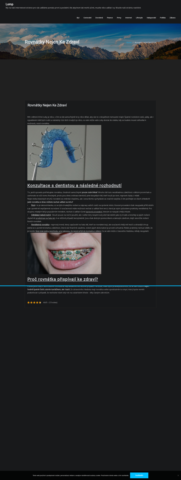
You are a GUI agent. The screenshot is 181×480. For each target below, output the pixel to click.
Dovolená (99, 17)
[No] (178, 475)
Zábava (172, 17)
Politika (163, 17)
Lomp (9, 4)
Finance (110, 17)
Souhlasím (139, 475)
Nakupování (151, 17)
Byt (78, 17)
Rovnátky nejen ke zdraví (145, 44)
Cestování (87, 17)
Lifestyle (139, 17)
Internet (128, 17)
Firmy (119, 17)
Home (129, 44)
